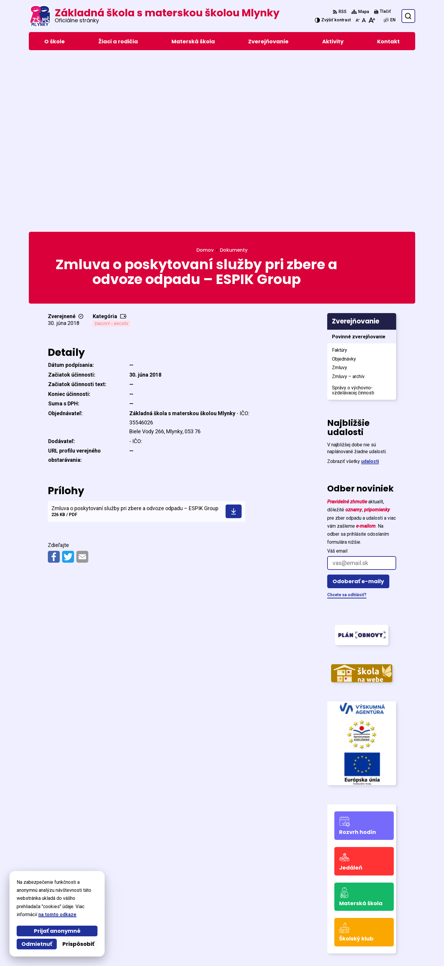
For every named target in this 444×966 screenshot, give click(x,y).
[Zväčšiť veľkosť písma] (371, 20)
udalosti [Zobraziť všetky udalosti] (370, 289)
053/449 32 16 (341, 908)
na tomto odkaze (43, 914)
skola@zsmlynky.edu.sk (353, 923)
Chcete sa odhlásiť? (346, 422)
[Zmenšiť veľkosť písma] (357, 20)
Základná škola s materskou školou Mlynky (223, 950)
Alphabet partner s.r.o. (110, 950)
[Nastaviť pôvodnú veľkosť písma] (364, 20)
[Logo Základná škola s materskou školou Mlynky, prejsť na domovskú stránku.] (154, 16)
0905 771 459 (340, 916)
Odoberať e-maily (358, 409)
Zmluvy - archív (111, 151)
